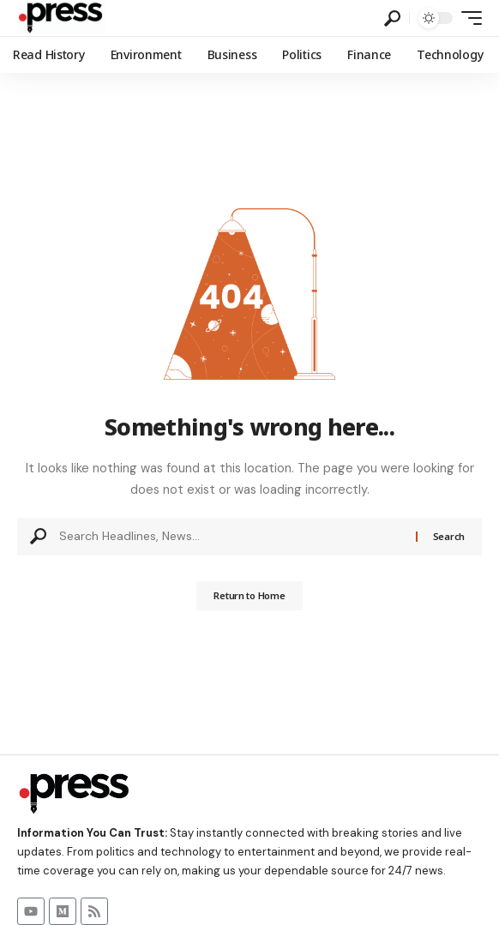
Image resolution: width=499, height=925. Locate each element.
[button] (392, 18)
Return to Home (249, 595)
